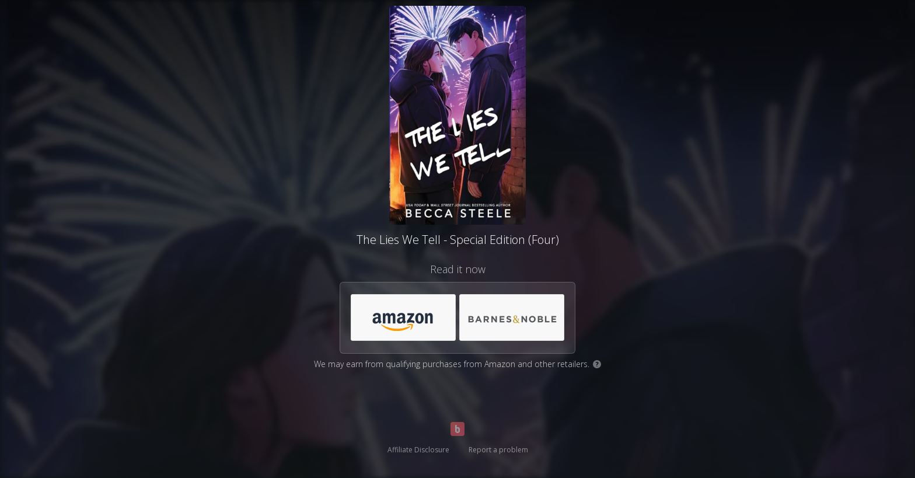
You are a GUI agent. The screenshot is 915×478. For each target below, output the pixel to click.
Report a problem (498, 450)
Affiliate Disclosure (418, 450)
